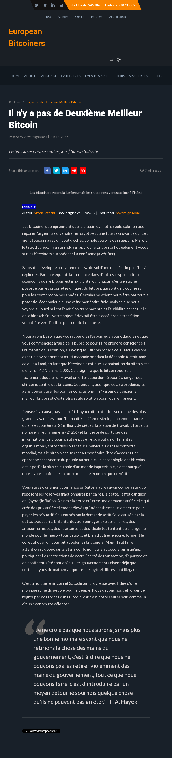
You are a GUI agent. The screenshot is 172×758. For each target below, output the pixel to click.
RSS (48, 16)
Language (48, 76)
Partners (96, 16)
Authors (63, 16)
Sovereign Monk (35, 137)
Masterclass (140, 76)
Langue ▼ (29, 207)
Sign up (79, 16)
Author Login (117, 16)
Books (119, 76)
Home (15, 76)
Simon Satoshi (44, 213)
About (30, 76)
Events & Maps (97, 76)
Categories (71, 76)
